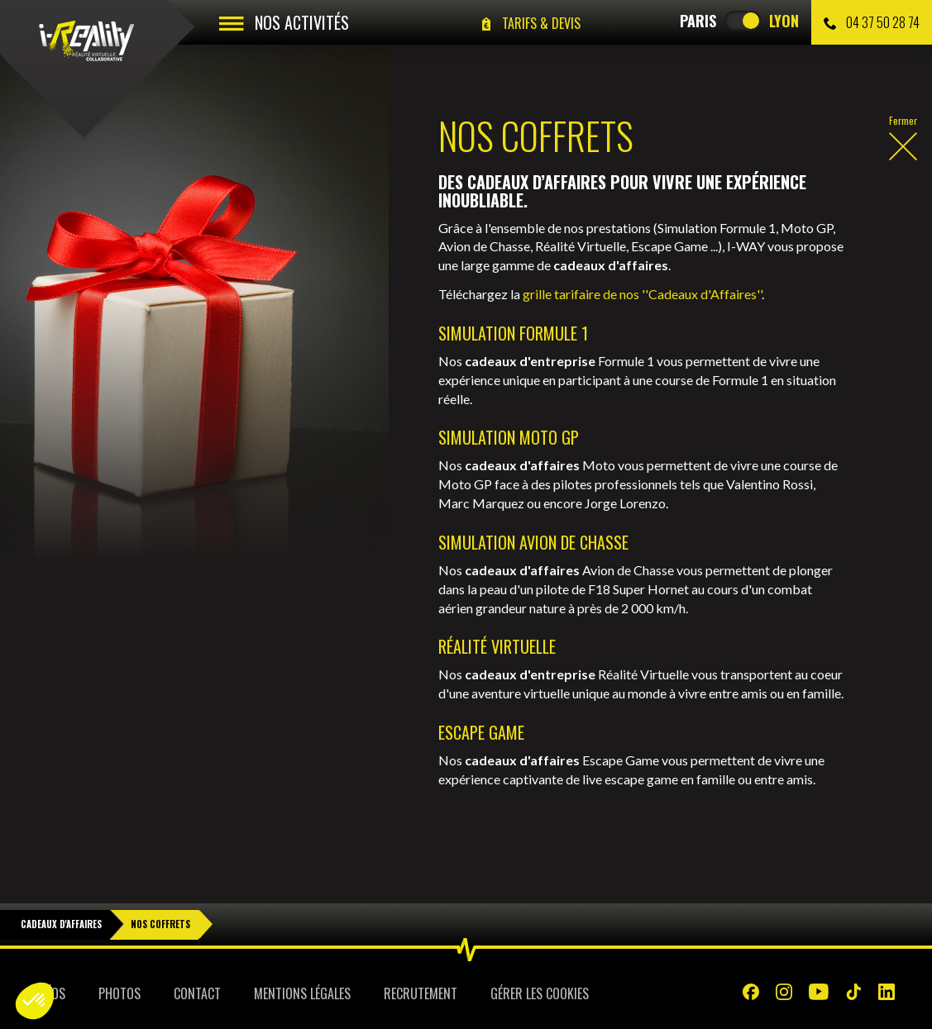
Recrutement (420, 993)
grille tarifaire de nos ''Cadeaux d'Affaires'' (642, 294)
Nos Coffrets (160, 924)
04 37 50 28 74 (872, 22)
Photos (119, 993)
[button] (35, 1001)
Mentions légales (302, 993)
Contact (197, 993)
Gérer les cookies (539, 993)
